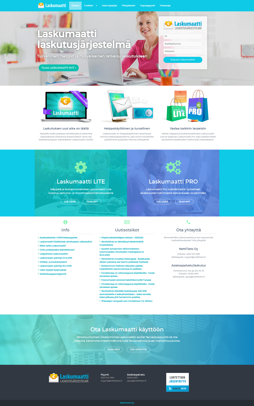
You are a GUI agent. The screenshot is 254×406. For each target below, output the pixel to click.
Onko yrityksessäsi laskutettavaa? (57, 249)
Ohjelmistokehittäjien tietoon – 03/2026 (122, 237)
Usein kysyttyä (109, 5)
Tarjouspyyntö (147, 5)
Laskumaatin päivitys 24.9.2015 (56, 258)
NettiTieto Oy (127, 402)
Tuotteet (88, 5)
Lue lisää (70, 201)
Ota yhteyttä (138, 349)
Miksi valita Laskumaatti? (53, 245)
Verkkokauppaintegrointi (53, 274)
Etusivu (75, 5)
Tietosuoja (165, 5)
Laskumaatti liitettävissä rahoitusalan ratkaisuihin (66, 241)
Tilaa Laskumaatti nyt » (58, 67)
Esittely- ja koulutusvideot (53, 262)
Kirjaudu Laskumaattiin (183, 59)
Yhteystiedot (128, 5)
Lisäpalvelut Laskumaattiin (54, 253)
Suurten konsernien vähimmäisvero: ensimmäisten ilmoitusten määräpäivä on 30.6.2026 (121, 251)
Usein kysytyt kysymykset (53, 270)
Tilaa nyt (92, 201)
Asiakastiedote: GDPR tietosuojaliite (58, 237)
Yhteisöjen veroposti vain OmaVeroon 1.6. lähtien (126, 301)
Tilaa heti (113, 349)
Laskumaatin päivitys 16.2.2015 (56, 266)
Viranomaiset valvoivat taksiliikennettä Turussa (126, 280)
